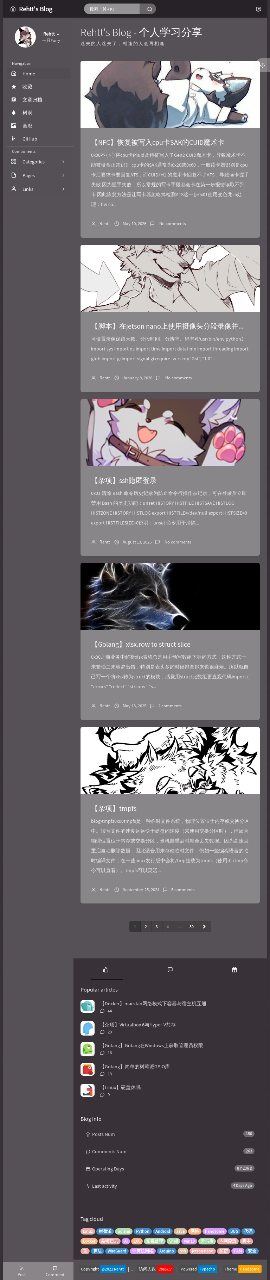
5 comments (182, 890)
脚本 (246, 1241)
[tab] (105, 969)
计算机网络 (142, 1251)
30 (191, 926)
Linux (88, 1231)
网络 (195, 1231)
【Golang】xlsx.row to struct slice (141, 644)
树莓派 (105, 1231)
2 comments (169, 706)
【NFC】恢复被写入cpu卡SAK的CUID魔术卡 (158, 142)
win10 (189, 1241)
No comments (172, 223)
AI (126, 1241)
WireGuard (117, 1251)
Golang (123, 1231)
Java (180, 1231)
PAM (238, 1251)
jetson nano (202, 1251)
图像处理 (154, 1241)
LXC (137, 1241)
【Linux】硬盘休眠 (120, 1087)
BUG (234, 1231)
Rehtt (104, 223)
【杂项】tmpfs (113, 808)
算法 (97, 1251)
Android (162, 1231)
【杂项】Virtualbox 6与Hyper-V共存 (138, 1024)
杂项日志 (109, 1241)
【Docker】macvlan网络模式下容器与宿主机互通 (153, 1003)
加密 (223, 1251)
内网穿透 (227, 1241)
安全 (252, 1251)
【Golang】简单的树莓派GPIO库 (135, 1066)
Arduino (166, 1251)
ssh (183, 1251)
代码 (248, 1231)
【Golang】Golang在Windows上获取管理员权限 (151, 1045)
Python (142, 1231)
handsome (214, 1231)
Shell (173, 1241)
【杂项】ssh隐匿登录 (124, 480)
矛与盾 (207, 1241)
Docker (89, 1241)
